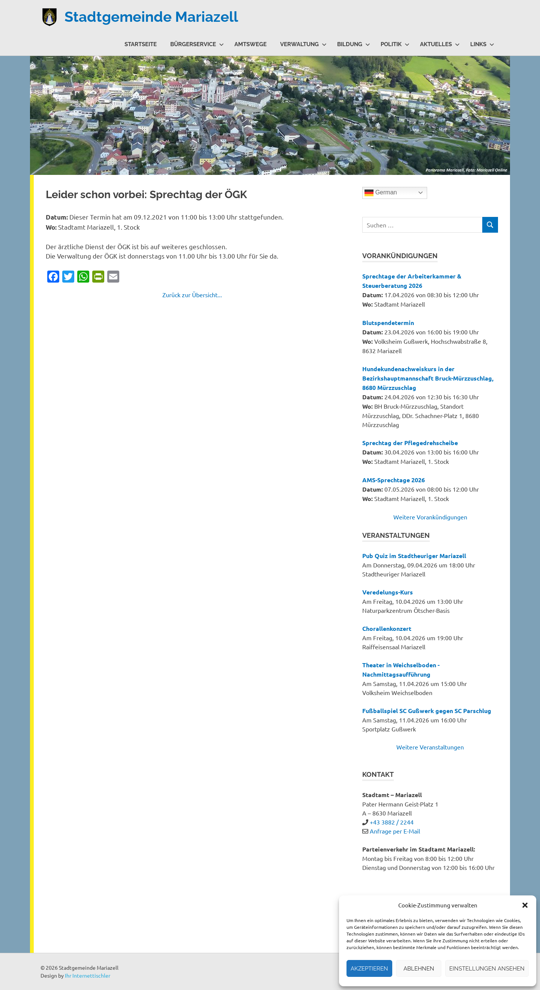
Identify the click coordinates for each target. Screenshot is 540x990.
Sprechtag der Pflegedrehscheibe (410, 443)
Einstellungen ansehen (487, 968)
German (380, 192)
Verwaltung (303, 44)
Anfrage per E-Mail (395, 831)
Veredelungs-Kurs (387, 592)
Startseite (140, 44)
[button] (525, 905)
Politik (395, 44)
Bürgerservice (197, 44)
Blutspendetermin (388, 322)
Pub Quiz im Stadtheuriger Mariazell (414, 556)
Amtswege (250, 44)
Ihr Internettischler (87, 975)
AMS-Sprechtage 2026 (393, 480)
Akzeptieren (369, 968)
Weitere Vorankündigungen (430, 517)
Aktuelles (440, 44)
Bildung (353, 44)
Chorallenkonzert (386, 628)
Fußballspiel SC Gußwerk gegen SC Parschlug (426, 711)
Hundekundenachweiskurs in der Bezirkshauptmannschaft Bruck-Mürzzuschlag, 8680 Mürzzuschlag (428, 378)
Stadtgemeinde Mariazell (151, 16)
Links (482, 44)
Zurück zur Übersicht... (192, 294)
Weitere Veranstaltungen (430, 747)
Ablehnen (419, 968)
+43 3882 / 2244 (392, 822)
